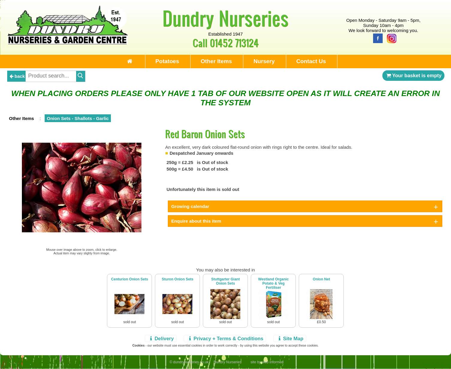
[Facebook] (376, 37)
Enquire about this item (196, 221)
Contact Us (311, 61)
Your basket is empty (413, 75)
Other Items (216, 61)
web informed (272, 362)
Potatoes (167, 61)
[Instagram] (390, 37)
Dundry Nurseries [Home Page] (225, 18)
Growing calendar (190, 206)
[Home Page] (68, 42)
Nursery (264, 61)
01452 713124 (234, 42)
